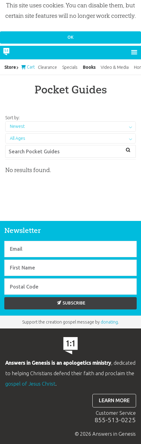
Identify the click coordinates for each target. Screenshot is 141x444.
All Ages (17, 138)
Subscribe (71, 303)
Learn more (114, 400)
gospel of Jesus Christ (30, 384)
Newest (17, 126)
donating (109, 322)
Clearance (47, 67)
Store (10, 67)
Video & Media (115, 67)
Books (89, 67)
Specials (70, 67)
